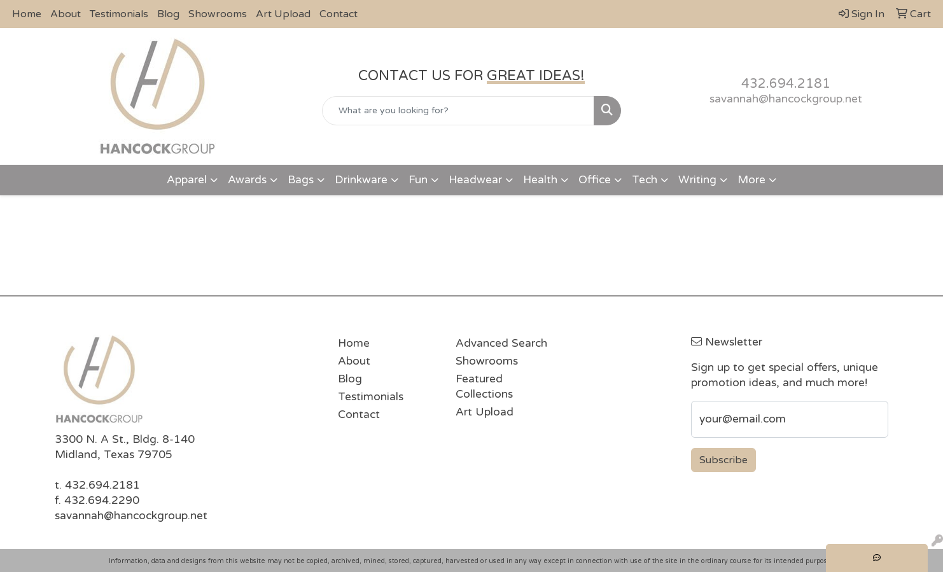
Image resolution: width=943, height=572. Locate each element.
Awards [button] (247, 179)
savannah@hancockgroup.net (785, 99)
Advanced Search (501, 343)
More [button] (751, 179)
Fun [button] (418, 179)
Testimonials (119, 14)
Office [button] (594, 179)
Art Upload (283, 14)
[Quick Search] (458, 110)
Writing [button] (697, 179)
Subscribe (723, 460)
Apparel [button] (187, 179)
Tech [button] (644, 179)
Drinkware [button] (361, 179)
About (65, 14)
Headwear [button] (475, 179)
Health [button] (540, 179)
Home (26, 14)
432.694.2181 (785, 84)
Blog (168, 14)
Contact (338, 14)
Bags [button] (301, 179)
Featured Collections (484, 386)
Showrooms (217, 14)
